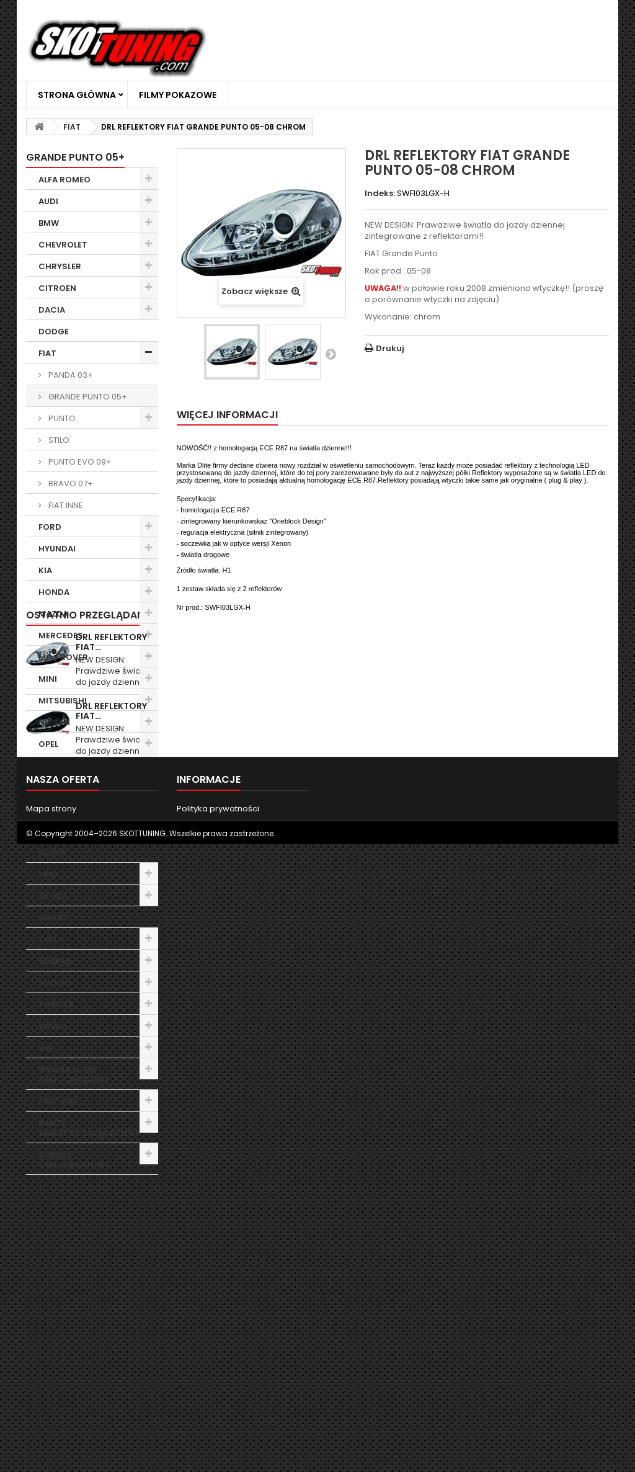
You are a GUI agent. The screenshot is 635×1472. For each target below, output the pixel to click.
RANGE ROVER (67, 809)
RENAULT (56, 831)
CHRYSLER (59, 266)
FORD (49, 527)
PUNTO (61, 418)
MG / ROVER (63, 657)
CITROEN (57, 288)
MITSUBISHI (62, 701)
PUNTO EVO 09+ (79, 462)
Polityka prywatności (218, 1415)
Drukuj (390, 348)
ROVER (52, 853)
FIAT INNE (65, 505)
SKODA (53, 896)
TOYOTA (56, 1004)
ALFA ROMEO (64, 179)
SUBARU (54, 961)
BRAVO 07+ (70, 483)
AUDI (48, 201)
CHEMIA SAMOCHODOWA (74, 1160)
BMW (48, 223)
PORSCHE (58, 787)
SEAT (49, 874)
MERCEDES (60, 635)
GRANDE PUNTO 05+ (87, 397)
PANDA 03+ (70, 375)
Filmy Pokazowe (177, 95)
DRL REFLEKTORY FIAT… (111, 1223)
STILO (58, 440)
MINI (47, 679)
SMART (53, 918)
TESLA (50, 939)
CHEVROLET (62, 245)
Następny (330, 353)
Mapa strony (51, 1415)
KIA (45, 570)
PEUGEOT (57, 766)
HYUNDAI (57, 549)
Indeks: (380, 193)
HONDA (53, 592)
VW (45, 1048)
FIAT (47, 353)
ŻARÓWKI (57, 1101)
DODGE (53, 331)
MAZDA (53, 614)
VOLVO (52, 1026)
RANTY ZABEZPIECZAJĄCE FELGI (88, 1128)
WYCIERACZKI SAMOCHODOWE (73, 1075)
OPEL (48, 744)
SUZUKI (53, 983)
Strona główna (77, 95)
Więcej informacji (227, 415)
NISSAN (54, 722)
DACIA (51, 310)
